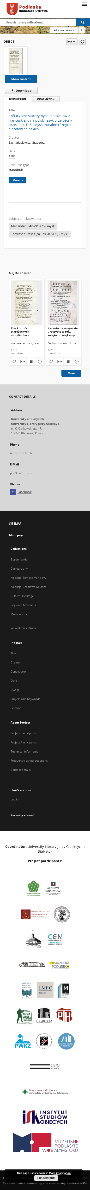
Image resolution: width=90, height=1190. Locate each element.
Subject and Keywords (25, 699)
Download (20, 90)
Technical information (25, 751)
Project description (23, 733)
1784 (12, 156)
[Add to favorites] (82, 42)
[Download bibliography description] (22, 361)
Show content (21, 79)
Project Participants (24, 742)
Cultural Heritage (22, 596)
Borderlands (19, 559)
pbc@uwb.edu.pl (21, 473)
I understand (46, 1178)
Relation (16, 708)
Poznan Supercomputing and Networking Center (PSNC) (47, 1183)
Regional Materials (23, 605)
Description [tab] (17, 99)
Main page (16, 535)
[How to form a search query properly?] (81, 30)
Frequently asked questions (29, 761)
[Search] (83, 22)
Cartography (19, 569)
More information (60, 1173)
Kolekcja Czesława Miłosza (29, 587)
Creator (16, 662)
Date (14, 681)
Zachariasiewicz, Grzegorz (27, 143)
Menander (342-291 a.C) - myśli (32, 226)
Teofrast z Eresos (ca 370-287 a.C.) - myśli (39, 234)
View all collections (23, 628)
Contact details (21, 770)
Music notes (19, 614)
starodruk (16, 170)
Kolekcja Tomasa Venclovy (28, 578)
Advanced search (64, 30)
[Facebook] (13, 492)
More (71, 373)
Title (14, 653)
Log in (15, 799)
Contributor (18, 671)
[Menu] (84, 4)
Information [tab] (45, 99)
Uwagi (15, 690)
